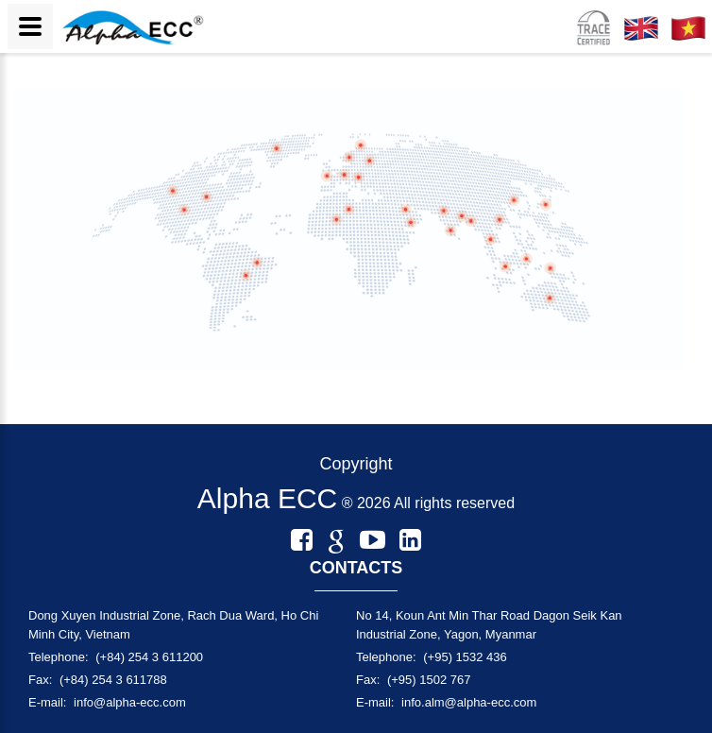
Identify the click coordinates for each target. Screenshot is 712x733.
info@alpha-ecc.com (130, 702)
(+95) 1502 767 (429, 680)
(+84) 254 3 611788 (113, 680)
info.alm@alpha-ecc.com (468, 702)
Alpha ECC (267, 498)
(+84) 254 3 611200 (149, 657)
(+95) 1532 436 (465, 657)
